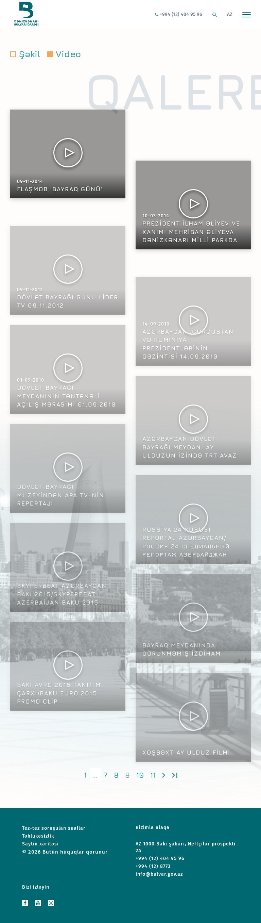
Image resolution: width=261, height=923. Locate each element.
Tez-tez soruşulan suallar (54, 828)
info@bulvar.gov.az (159, 874)
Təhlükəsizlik (38, 836)
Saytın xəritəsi (40, 844)
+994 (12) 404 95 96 (178, 14)
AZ (229, 14)
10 (140, 775)
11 (153, 775)
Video (68, 54)
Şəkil (29, 54)
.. (95, 775)
